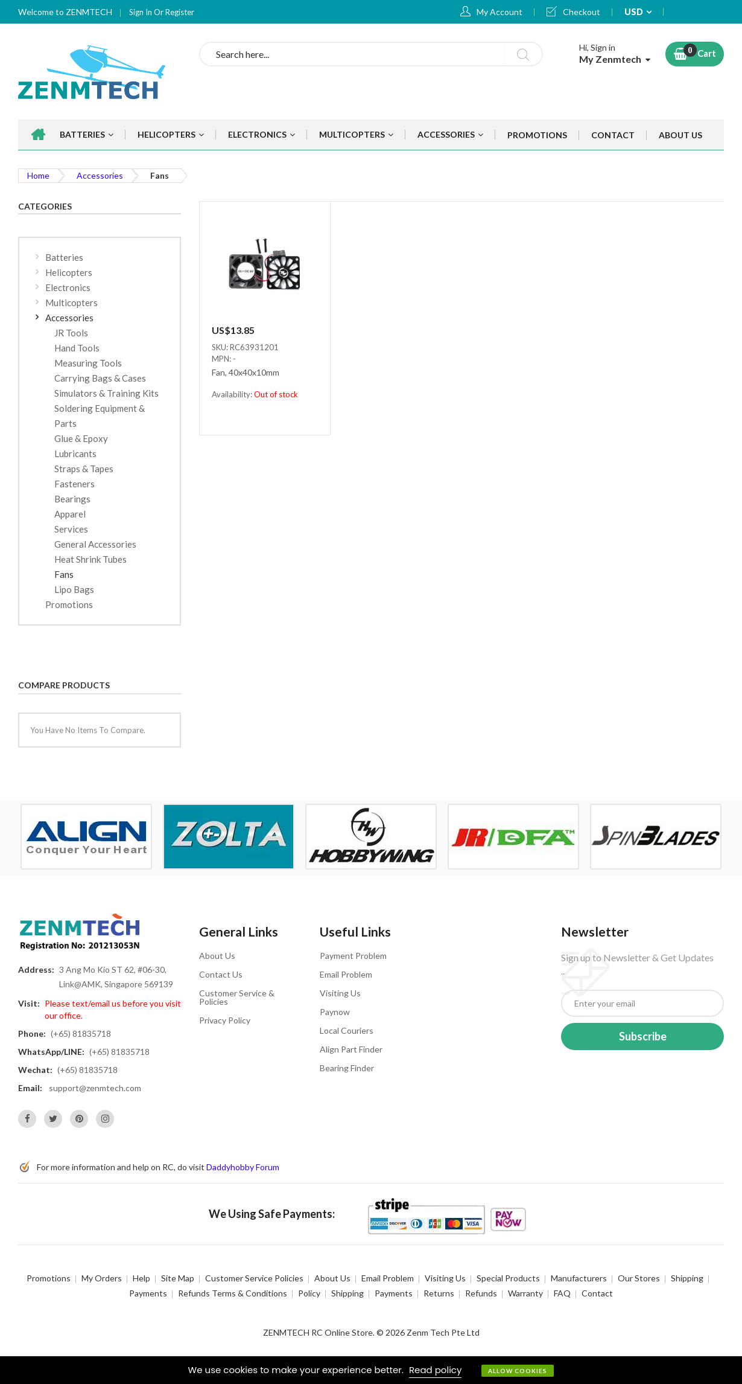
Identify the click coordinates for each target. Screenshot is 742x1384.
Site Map (177, 1278)
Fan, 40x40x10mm (245, 372)
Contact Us (221, 974)
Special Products (508, 1278)
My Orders (101, 1278)
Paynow (335, 1012)
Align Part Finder (351, 1049)
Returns (438, 1293)
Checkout (581, 12)
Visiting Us (340, 993)
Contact (597, 1293)
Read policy (435, 1369)
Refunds (481, 1293)
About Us (217, 955)
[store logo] (99, 71)
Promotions (49, 1278)
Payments (148, 1293)
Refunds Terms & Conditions (232, 1293)
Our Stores (639, 1278)
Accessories (100, 175)
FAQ (562, 1293)
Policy (309, 1293)
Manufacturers (579, 1278)
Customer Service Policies (254, 1278)
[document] (371, 1370)
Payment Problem (353, 955)
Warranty (525, 1293)
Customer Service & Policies (236, 997)
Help (141, 1278)
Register (179, 12)
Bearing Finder (347, 1068)
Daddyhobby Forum (242, 1167)
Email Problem (346, 974)
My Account (499, 12)
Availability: (233, 394)
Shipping (687, 1278)
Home (38, 175)
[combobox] (371, 54)
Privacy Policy (224, 1020)
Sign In (141, 12)
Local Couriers (346, 1030)
